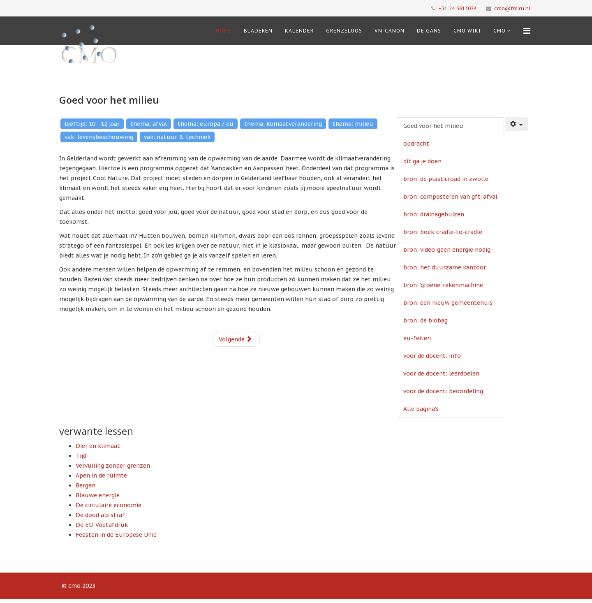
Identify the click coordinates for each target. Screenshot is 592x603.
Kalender (299, 31)
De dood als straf (100, 515)
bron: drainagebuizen (433, 214)
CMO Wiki (467, 31)
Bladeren (258, 31)
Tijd (81, 455)
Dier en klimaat (98, 446)
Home (223, 31)
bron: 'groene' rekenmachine (443, 285)
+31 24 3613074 (457, 8)
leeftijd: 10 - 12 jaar (92, 124)
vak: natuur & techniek (177, 137)
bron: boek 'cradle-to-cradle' (443, 232)
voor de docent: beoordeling (443, 391)
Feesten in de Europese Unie (116, 534)
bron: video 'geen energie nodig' (447, 249)
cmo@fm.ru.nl (512, 8)
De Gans (429, 31)
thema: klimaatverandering (283, 124)
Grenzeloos (344, 31)
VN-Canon (390, 31)
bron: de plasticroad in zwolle (445, 179)
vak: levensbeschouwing (99, 137)
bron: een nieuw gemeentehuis (448, 302)
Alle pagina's (421, 409)
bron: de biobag (425, 320)
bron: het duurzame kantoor (444, 267)
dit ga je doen (422, 161)
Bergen (85, 485)
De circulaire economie (108, 505)
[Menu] (526, 30)
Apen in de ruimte (101, 475)
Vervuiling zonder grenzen (113, 465)
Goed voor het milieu (433, 126)
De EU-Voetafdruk (102, 525)
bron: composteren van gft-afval (450, 196)
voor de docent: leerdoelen (441, 373)
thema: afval (148, 124)
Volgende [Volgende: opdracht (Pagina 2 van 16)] (235, 339)
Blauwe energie (98, 495)
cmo (499, 31)
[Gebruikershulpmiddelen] (516, 124)
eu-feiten (417, 338)
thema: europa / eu (206, 124)
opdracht (416, 143)
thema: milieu (353, 124)
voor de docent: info (432, 355)
